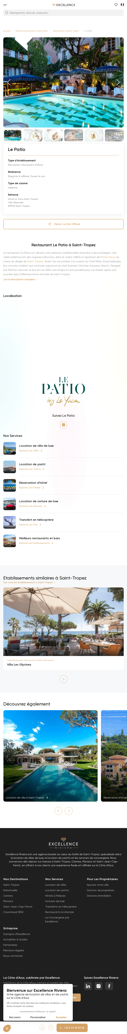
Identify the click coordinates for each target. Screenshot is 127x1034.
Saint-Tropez (35, 261)
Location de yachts (57, 890)
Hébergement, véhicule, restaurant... (27, 12)
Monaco (8, 901)
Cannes (8, 895)
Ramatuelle (10, 890)
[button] (9, 82)
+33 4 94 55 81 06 (72, 1028)
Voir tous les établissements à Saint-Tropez (28, 582)
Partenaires (10, 944)
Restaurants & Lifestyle (59, 912)
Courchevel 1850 (13, 912)
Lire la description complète (19, 279)
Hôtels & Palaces (55, 895)
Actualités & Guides (15, 939)
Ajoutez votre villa (98, 884)
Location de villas (55, 884)
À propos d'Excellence (16, 934)
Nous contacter (13, 955)
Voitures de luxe (55, 901)
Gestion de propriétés (100, 890)
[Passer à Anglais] (122, 4)
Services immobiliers (99, 895)
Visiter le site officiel (63, 224)
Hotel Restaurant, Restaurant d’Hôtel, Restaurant (30, 660)
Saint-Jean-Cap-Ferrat (17, 906)
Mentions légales (13, 950)
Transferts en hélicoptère (61, 906)
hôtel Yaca (108, 257)
